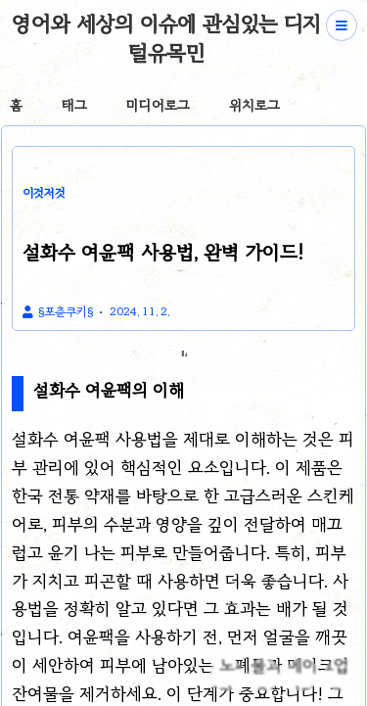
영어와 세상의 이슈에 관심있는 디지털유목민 (166, 38)
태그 (74, 105)
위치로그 (254, 105)
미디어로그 (158, 105)
